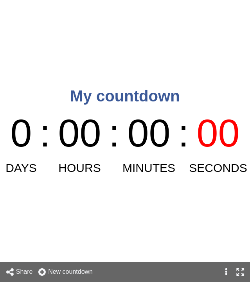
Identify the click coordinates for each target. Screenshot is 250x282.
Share (19, 272)
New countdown (65, 272)
